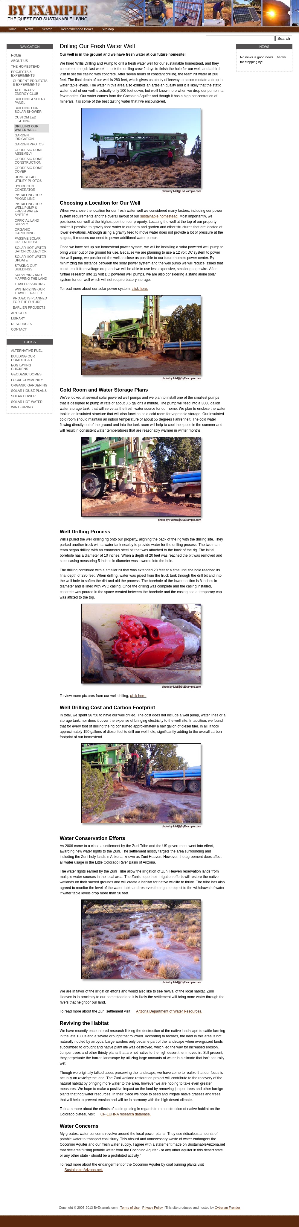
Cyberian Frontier (227, 1207)
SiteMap (108, 29)
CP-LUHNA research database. (125, 1114)
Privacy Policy (152, 1207)
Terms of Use (130, 1207)
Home (12, 29)
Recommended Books (77, 29)
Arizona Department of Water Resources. (169, 1011)
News (29, 29)
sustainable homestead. (159, 216)
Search (47, 29)
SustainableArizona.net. (84, 1170)
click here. (140, 289)
